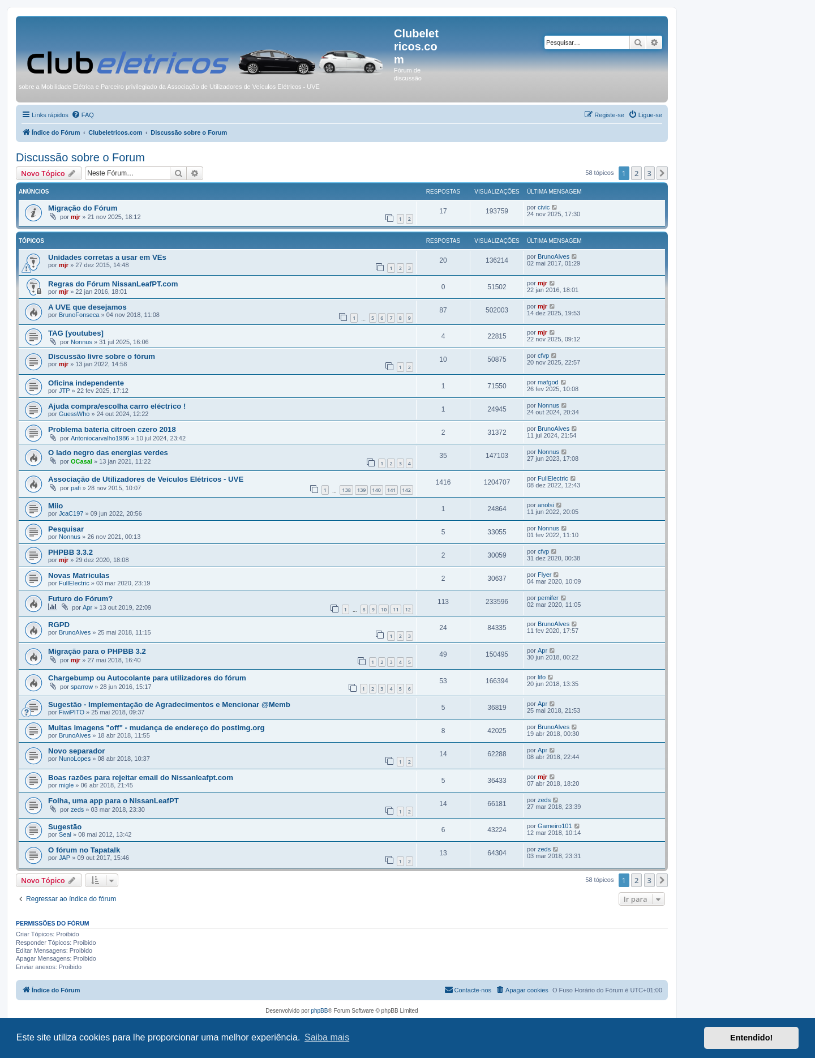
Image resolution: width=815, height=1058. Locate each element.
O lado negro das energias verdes (108, 452)
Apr (87, 607)
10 (384, 609)
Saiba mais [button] (326, 1037)
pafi (76, 488)
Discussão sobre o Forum (80, 157)
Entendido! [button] (751, 1037)
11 (395, 609)
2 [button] (636, 173)
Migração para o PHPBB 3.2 (97, 651)
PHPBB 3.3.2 (70, 552)
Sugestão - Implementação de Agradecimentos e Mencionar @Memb (169, 704)
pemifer (548, 597)
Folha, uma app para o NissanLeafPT (113, 800)
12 (408, 609)
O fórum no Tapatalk (84, 850)
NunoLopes (75, 758)
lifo (542, 677)
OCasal (81, 461)
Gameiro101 (555, 826)
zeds (77, 809)
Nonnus (81, 342)
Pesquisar (66, 529)
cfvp (543, 355)
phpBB (319, 1011)
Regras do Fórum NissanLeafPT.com (113, 284)
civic (544, 207)
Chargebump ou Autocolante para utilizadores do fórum (147, 678)
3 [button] (649, 173)
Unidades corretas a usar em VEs (107, 257)
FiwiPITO (71, 712)
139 (361, 490)
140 (376, 490)
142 (406, 490)
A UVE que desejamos (87, 307)
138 (346, 490)
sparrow (82, 686)
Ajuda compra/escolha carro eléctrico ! (117, 406)
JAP (64, 857)
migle (66, 785)
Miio (55, 506)
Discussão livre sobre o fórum (101, 356)
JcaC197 (71, 513)
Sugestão (65, 827)
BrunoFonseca (79, 314)
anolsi (546, 505)
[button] (662, 173)
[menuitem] (82, 115)
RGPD (59, 624)
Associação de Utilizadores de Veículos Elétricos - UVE (145, 479)
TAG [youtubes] (76, 333)
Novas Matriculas (78, 575)
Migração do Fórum (82, 208)
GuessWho (74, 413)
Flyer (544, 574)
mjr (75, 216)
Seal (65, 834)
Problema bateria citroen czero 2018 (112, 429)
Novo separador (76, 751)
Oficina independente (86, 383)
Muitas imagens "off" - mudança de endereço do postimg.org (156, 727)
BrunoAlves (553, 256)
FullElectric (553, 478)
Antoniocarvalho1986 (100, 438)
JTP (64, 390)
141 (391, 490)
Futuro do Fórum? (80, 598)
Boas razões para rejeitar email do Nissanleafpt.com (140, 777)
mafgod (548, 382)
